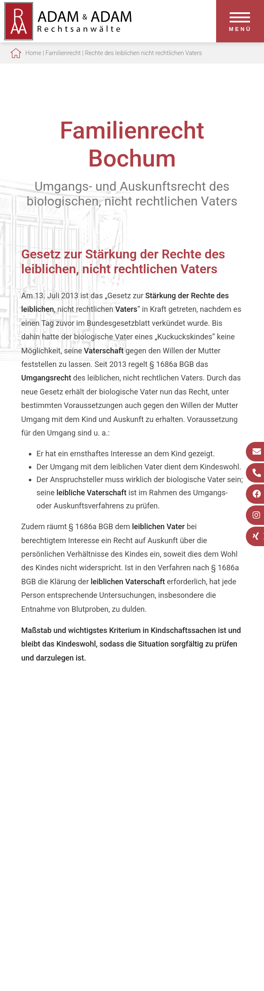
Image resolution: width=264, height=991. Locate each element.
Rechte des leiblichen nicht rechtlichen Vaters (143, 53)
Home (33, 53)
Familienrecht (63, 53)
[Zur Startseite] (67, 37)
